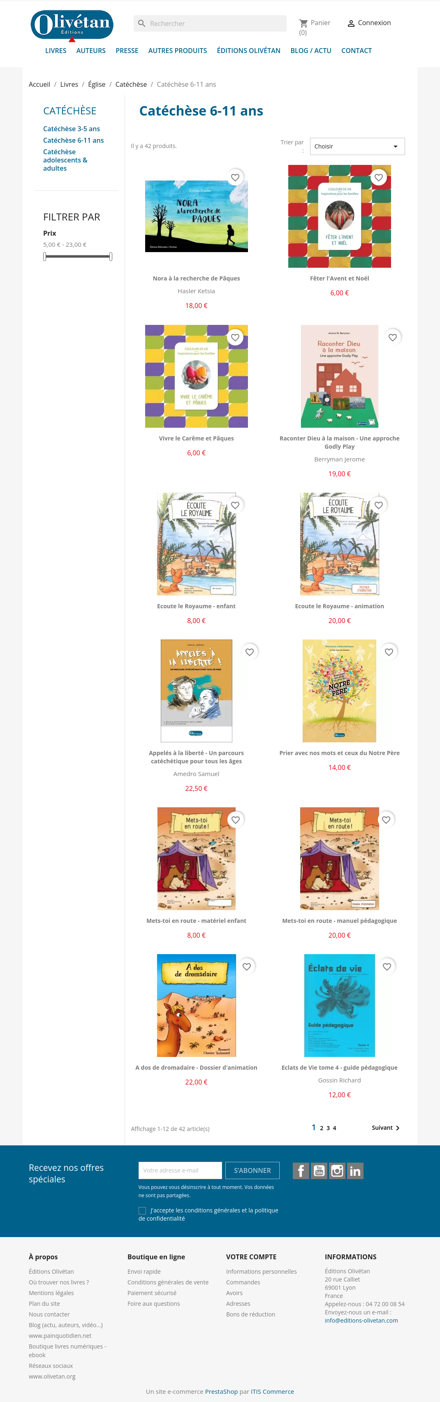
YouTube (319, 1171)
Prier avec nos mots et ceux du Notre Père (339, 753)
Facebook (301, 1171)
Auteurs (91, 50)
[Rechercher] (210, 23)
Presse (127, 50)
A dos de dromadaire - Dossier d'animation (196, 1067)
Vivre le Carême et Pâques (196, 438)
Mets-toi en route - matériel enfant (196, 921)
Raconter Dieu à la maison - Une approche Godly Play (340, 442)
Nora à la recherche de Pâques (196, 278)
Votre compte (251, 1256)
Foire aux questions (153, 1303)
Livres (56, 50)
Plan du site (44, 1303)
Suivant (387, 1128)
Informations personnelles (261, 1271)
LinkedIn (355, 1171)
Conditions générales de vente (167, 1282)
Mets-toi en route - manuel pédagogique (339, 921)
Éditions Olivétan (249, 50)
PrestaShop (221, 1391)
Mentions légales (51, 1293)
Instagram (337, 1171)
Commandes (243, 1282)
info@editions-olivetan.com (361, 1320)
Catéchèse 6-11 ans (73, 140)
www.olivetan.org (52, 1376)
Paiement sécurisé (151, 1293)
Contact (356, 50)
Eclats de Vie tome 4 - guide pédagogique (340, 1067)
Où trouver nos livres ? (59, 1282)
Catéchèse (70, 110)
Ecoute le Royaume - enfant (196, 606)
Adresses (238, 1303)
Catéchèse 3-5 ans (71, 129)
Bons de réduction (250, 1314)
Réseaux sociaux (51, 1366)
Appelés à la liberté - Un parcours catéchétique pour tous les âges (196, 757)
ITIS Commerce (272, 1391)
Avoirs (234, 1293)
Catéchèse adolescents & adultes (65, 160)
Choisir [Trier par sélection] (358, 146)
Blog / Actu (310, 50)
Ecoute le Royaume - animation (339, 606)
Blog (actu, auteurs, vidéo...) (66, 1325)
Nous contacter (49, 1314)
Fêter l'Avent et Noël (339, 278)
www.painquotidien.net (60, 1335)
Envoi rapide (144, 1271)
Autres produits (177, 50)
